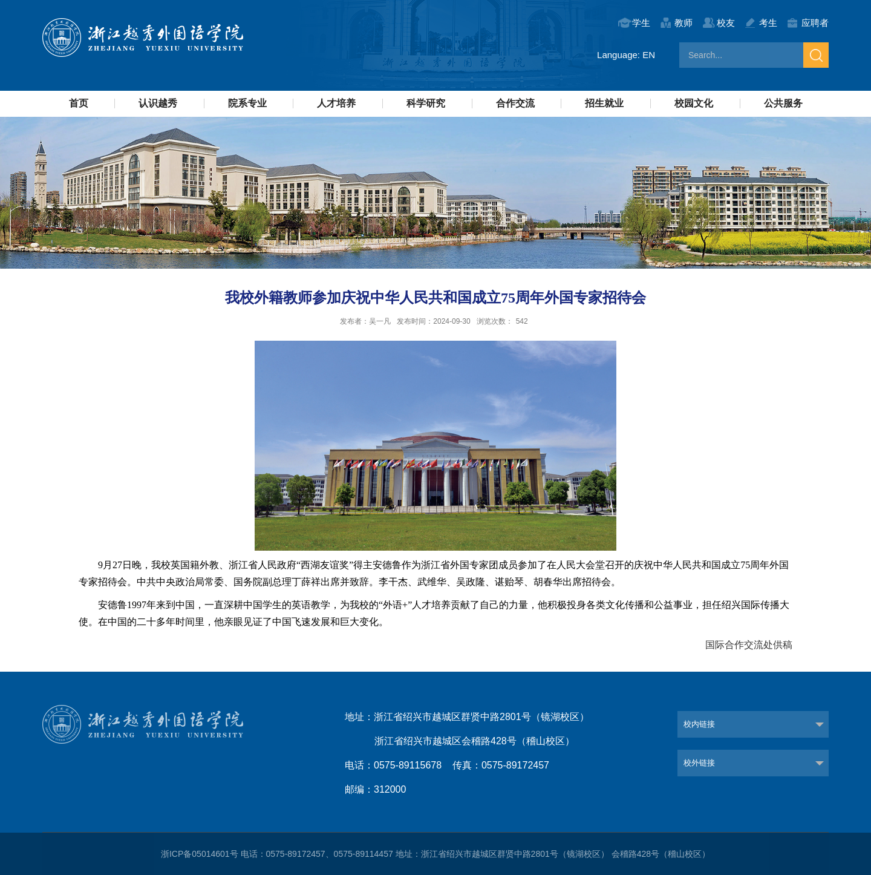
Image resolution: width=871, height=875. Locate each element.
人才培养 (336, 103)
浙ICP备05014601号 (199, 854)
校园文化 (693, 103)
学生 (641, 23)
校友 (726, 23)
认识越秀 (158, 103)
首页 (78, 103)
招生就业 (604, 103)
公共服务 (783, 103)
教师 (683, 23)
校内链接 (699, 724)
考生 (768, 23)
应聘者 (815, 23)
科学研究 (425, 103)
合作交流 (515, 103)
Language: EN (626, 55)
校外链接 (699, 762)
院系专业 (247, 103)
